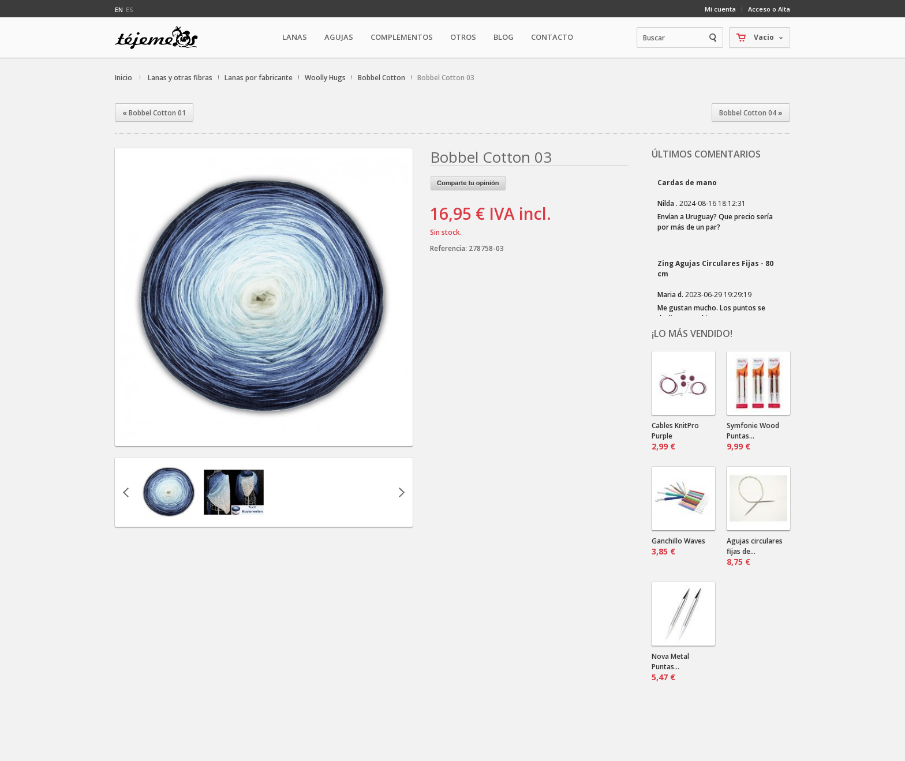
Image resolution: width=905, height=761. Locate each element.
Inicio (123, 78)
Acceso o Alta (769, 9)
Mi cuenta (720, 9)
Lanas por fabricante (259, 78)
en (119, 9)
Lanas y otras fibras (180, 78)
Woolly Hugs (325, 78)
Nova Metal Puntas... (670, 667)
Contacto (552, 37)
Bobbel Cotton (381, 78)
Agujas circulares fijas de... (755, 551)
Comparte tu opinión (468, 182)
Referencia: (449, 248)
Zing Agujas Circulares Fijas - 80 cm (715, 268)
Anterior (126, 492)
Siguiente (402, 492)
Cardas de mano (687, 183)
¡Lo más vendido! (692, 333)
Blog (503, 37)
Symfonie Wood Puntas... (753, 436)
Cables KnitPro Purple (675, 436)
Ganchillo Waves (678, 546)
